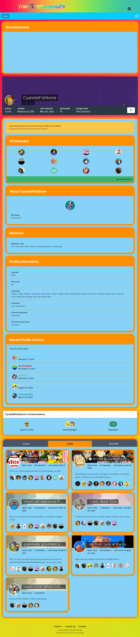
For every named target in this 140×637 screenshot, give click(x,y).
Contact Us (70, 626)
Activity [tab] (26, 443)
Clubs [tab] (70, 443)
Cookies (82, 626)
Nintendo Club (35, 459)
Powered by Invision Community (70, 633)
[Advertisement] (37, 52)
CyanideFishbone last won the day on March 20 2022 (35, 126)
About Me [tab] (113, 443)
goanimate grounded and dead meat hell (56, 544)
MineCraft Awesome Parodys (46, 501)
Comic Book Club (103, 501)
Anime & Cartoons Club (112, 459)
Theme (58, 626)
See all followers (124, 179)
